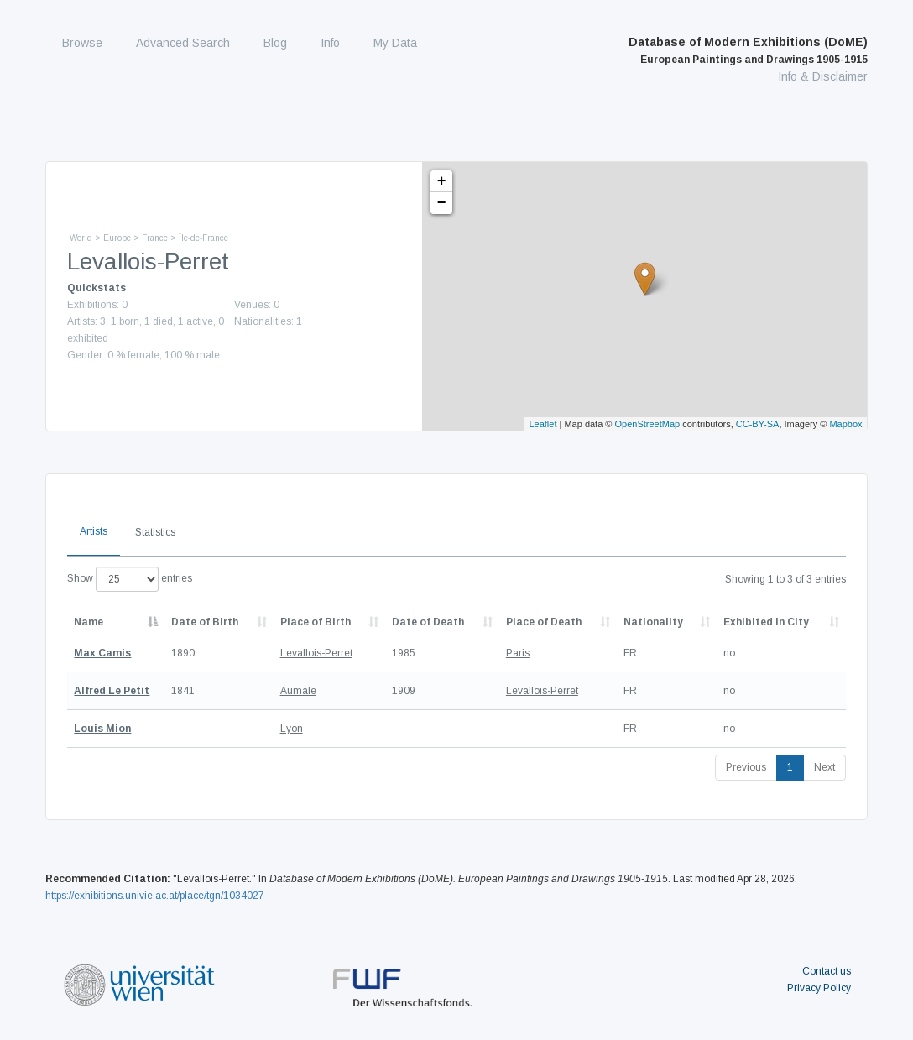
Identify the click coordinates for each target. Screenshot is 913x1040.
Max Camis (102, 653)
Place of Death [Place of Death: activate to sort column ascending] (544, 622)
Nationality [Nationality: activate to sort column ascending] (653, 622)
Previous (746, 767)
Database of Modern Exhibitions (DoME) (748, 50)
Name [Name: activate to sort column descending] (88, 622)
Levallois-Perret (316, 653)
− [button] (441, 203)
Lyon (291, 728)
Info (330, 43)
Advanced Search (183, 43)
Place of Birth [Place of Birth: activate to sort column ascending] (315, 622)
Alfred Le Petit (111, 691)
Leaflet (542, 424)
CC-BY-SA (758, 424)
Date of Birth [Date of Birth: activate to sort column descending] (204, 622)
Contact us (826, 971)
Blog (275, 43)
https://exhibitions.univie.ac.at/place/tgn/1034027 (154, 896)
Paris (518, 653)
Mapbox (845, 424)
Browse (82, 43)
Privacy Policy (819, 988)
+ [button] (441, 181)
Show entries (129, 579)
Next (824, 767)
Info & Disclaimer (823, 76)
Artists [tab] (93, 531)
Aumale (298, 691)
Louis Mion (102, 728)
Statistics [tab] (155, 532)
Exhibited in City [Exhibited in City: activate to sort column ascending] (766, 622)
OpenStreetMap (648, 424)
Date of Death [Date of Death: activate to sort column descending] (428, 622)
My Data (395, 43)
